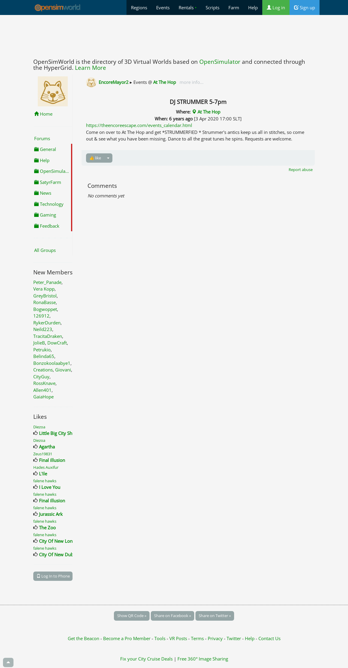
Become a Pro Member (127, 638)
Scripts (212, 7)
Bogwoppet (45, 309)
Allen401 (42, 390)
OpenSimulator (219, 62)
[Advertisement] (174, 35)
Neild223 (42, 329)
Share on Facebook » (172, 615)
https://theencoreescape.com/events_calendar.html (139, 125)
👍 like (95, 158)
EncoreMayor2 (114, 82)
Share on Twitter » (215, 615)
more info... (191, 82)
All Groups (45, 250)
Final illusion (52, 460)
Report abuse (301, 169)
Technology (49, 204)
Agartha (47, 447)
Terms (198, 638)
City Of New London (60, 541)
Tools (160, 638)
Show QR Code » (131, 615)
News (42, 193)
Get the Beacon (83, 638)
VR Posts (178, 638)
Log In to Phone (53, 576)
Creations (43, 370)
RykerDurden (47, 323)
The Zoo (47, 528)
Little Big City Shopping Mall (68, 433)
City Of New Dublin (59, 554)
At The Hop (164, 82)
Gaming (45, 215)
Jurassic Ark (51, 514)
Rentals (188, 7)
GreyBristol (45, 296)
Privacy (215, 638)
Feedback (46, 226)
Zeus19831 (42, 454)
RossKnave (44, 383)
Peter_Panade (47, 282)
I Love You (49, 487)
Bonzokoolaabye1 (51, 363)
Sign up (304, 7)
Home (43, 114)
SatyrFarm (47, 182)
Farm (233, 7)
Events (163, 7)
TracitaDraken (47, 336)
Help (253, 7)
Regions (139, 7)
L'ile (43, 474)
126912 (41, 316)
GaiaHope (43, 397)
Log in (276, 7)
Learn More (90, 68)
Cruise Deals (160, 659)
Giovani (63, 370)
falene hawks (44, 480)
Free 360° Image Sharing (202, 659)
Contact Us (269, 638)
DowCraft (57, 343)
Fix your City (133, 659)
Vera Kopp (44, 289)
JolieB (39, 343)
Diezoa (39, 427)
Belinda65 (43, 356)
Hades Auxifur (45, 467)
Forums (42, 138)
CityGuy (41, 377)
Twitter (234, 638)
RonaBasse (44, 302)
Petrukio (42, 350)
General (45, 149)
